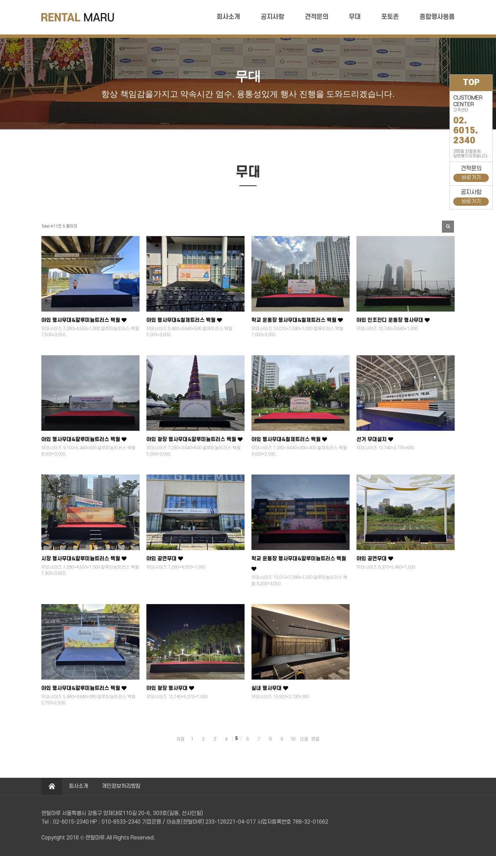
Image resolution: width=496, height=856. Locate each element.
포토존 (390, 17)
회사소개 (228, 17)
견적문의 (316, 17)
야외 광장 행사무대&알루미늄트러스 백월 (194, 439)
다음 (304, 739)
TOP (471, 82)
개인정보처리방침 (121, 786)
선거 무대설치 (374, 439)
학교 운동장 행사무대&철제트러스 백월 (297, 320)
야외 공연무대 (164, 559)
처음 (180, 739)
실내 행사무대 (269, 688)
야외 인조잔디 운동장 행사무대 (393, 320)
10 (292, 739)
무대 (355, 17)
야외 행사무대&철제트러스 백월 (184, 320)
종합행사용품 (437, 17)
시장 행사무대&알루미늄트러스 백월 (83, 559)
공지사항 (272, 17)
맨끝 (315, 739)
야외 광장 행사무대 (170, 688)
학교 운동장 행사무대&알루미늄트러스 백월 (298, 563)
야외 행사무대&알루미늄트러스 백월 (83, 320)
